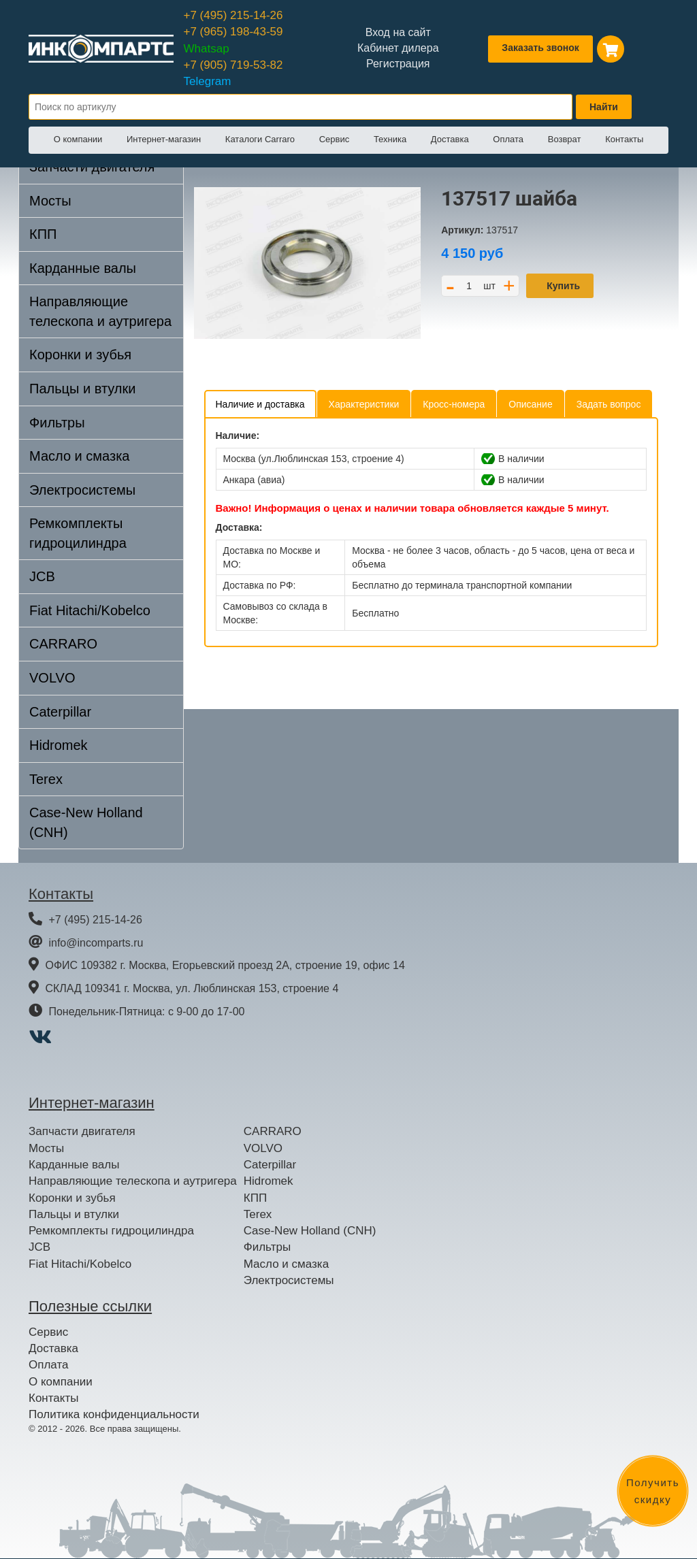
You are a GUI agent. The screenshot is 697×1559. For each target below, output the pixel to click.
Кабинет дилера (398, 48)
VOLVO (52, 677)
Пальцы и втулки (82, 388)
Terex (46, 779)
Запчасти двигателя (82, 1131)
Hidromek (58, 745)
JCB (42, 576)
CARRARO (63, 643)
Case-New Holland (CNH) (86, 822)
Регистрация (398, 63)
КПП (42, 234)
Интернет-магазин (164, 139)
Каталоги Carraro (260, 139)
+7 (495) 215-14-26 (233, 15)
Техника (390, 139)
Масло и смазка (79, 455)
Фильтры (57, 422)
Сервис (334, 139)
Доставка (450, 139)
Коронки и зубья (80, 354)
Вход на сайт (398, 32)
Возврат (564, 139)
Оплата (508, 139)
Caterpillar (60, 711)
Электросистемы (82, 489)
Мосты (50, 200)
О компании (78, 139)
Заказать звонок (540, 47)
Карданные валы (82, 268)
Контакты (624, 139)
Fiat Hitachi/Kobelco (89, 610)
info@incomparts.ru (95, 943)
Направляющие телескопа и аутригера (100, 311)
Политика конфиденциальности (114, 1414)
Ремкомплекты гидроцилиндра (78, 533)
